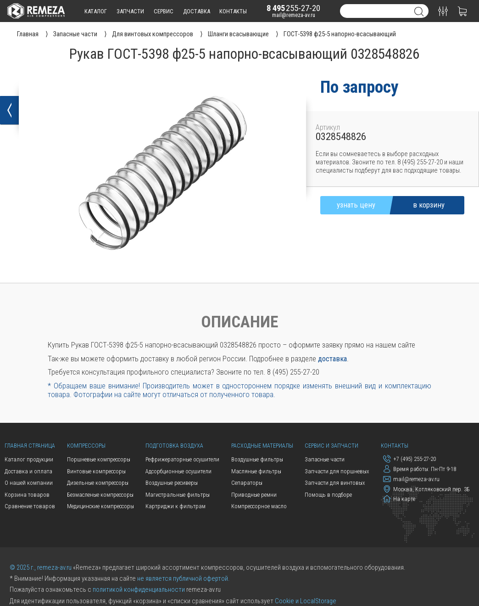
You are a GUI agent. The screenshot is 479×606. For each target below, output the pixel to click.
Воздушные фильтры (257, 459)
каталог (95, 11)
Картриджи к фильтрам (175, 506)
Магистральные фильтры (177, 494)
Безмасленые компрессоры (100, 494)
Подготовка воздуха (174, 445)
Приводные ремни (254, 494)
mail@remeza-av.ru (293, 14)
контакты (233, 11)
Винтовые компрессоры (96, 471)
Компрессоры (86, 445)
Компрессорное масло (259, 506)
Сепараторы (246, 482)
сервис (163, 11)
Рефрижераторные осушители (182, 459)
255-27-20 (293, 8)
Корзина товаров (27, 494)
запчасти (130, 11)
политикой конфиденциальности (139, 589)
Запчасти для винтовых (335, 482)
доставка (196, 11)
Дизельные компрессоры (97, 482)
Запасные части (325, 459)
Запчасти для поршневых (337, 471)
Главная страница (30, 445)
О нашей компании (29, 482)
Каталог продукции (29, 459)
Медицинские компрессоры (100, 506)
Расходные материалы (262, 445)
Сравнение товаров (30, 506)
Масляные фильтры (256, 471)
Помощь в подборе (328, 494)
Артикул (328, 127)
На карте (399, 499)
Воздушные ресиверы (171, 482)
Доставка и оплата (28, 471)
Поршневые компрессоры (98, 459)
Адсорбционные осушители (178, 471)
